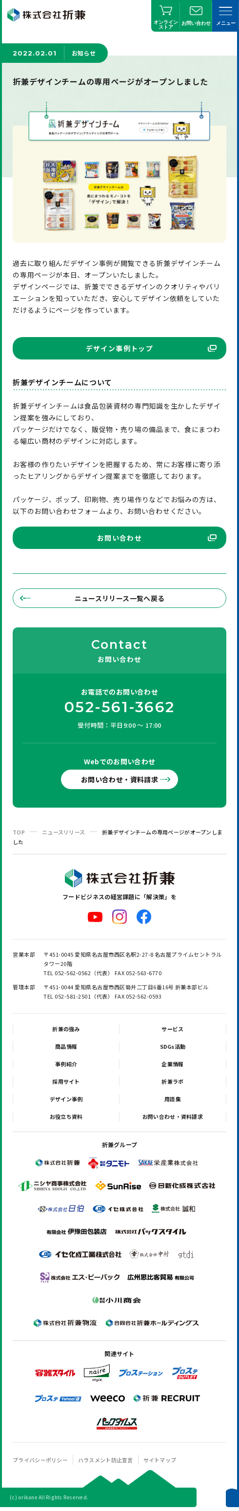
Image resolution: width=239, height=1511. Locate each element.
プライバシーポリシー (40, 1460)
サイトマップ (160, 1460)
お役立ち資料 (66, 1116)
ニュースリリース (63, 832)
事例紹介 (66, 1064)
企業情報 (172, 1064)
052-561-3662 (119, 707)
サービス (172, 1029)
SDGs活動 (173, 1046)
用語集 (172, 1099)
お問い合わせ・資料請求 (119, 779)
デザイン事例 (66, 1099)
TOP (19, 832)
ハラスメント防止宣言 (105, 1460)
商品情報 (66, 1046)
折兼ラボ (172, 1081)
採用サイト (66, 1081)
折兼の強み (66, 1029)
